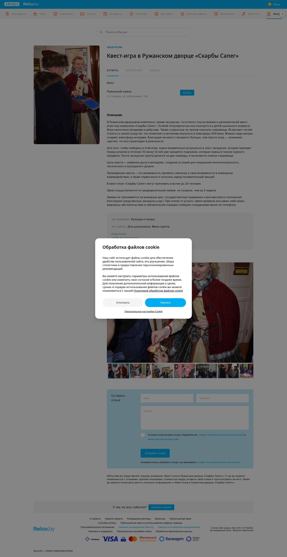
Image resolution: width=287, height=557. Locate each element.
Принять (165, 302)
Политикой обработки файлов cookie (158, 290)
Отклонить (123, 302)
